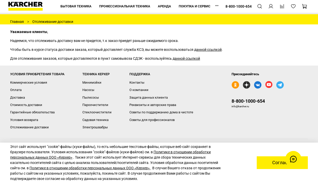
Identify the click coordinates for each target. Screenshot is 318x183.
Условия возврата (24, 120)
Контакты (136, 82)
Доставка (17, 97)
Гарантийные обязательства (32, 112)
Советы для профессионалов (152, 120)
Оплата (16, 90)
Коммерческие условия (28, 82)
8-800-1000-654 (248, 101)
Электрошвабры (95, 127)
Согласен (282, 162)
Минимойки (91, 82)
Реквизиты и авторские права (152, 105)
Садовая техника (95, 120)
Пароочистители (95, 105)
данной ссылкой (208, 50)
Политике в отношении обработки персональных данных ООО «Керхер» (89, 168)
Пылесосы (90, 97)
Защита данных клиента (148, 97)
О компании (138, 90)
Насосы (88, 90)
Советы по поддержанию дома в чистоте (161, 112)
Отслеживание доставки (29, 127)
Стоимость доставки (26, 105)
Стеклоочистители (97, 112)
